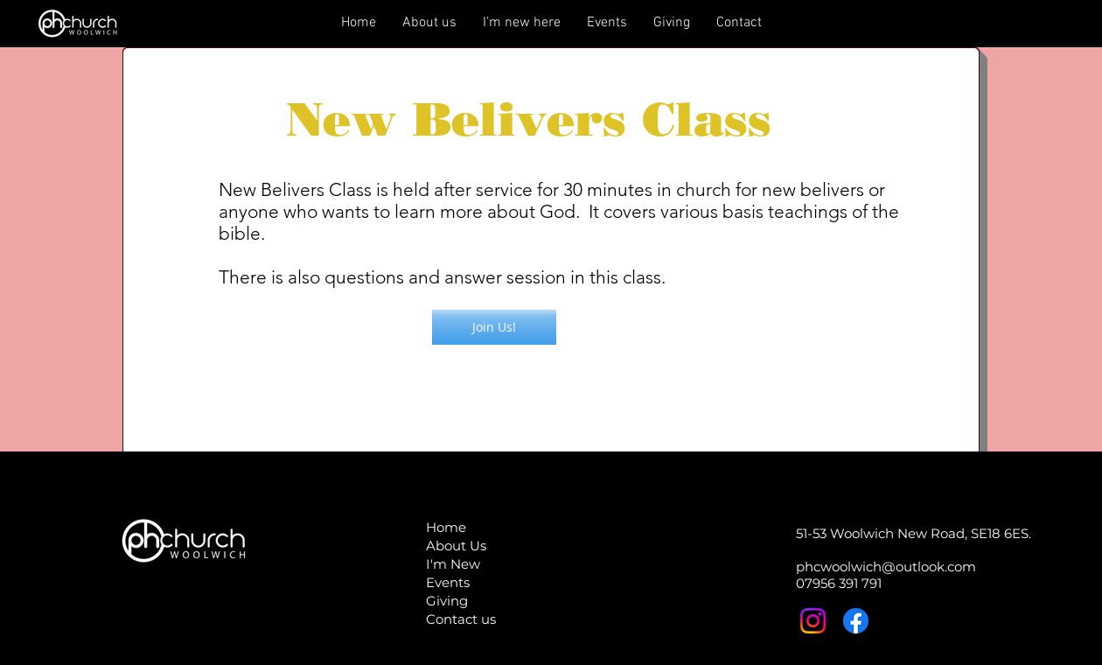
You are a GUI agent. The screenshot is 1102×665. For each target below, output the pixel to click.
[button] (494, 327)
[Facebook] (856, 621)
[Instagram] (813, 621)
